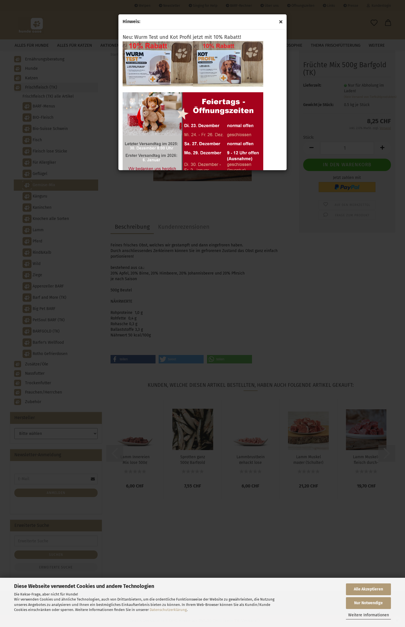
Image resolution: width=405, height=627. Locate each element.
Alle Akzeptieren (368, 589)
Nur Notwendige (368, 603)
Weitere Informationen (368, 615)
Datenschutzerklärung (168, 610)
